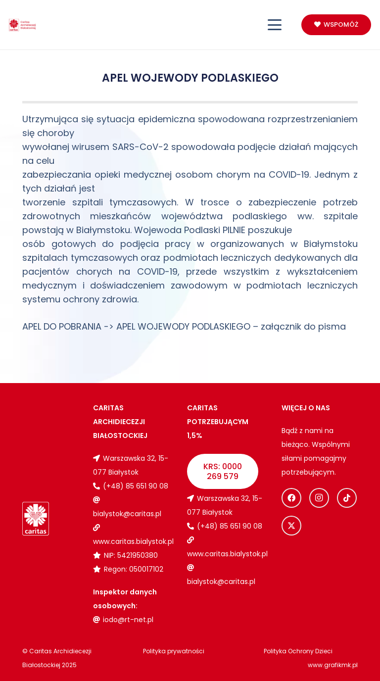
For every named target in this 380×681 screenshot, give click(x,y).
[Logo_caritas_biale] (35, 518)
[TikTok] (347, 498)
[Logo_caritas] (22, 25)
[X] (291, 525)
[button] (275, 25)
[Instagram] (319, 498)
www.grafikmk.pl (333, 665)
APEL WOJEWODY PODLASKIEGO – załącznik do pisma (231, 326)
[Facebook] (291, 498)
